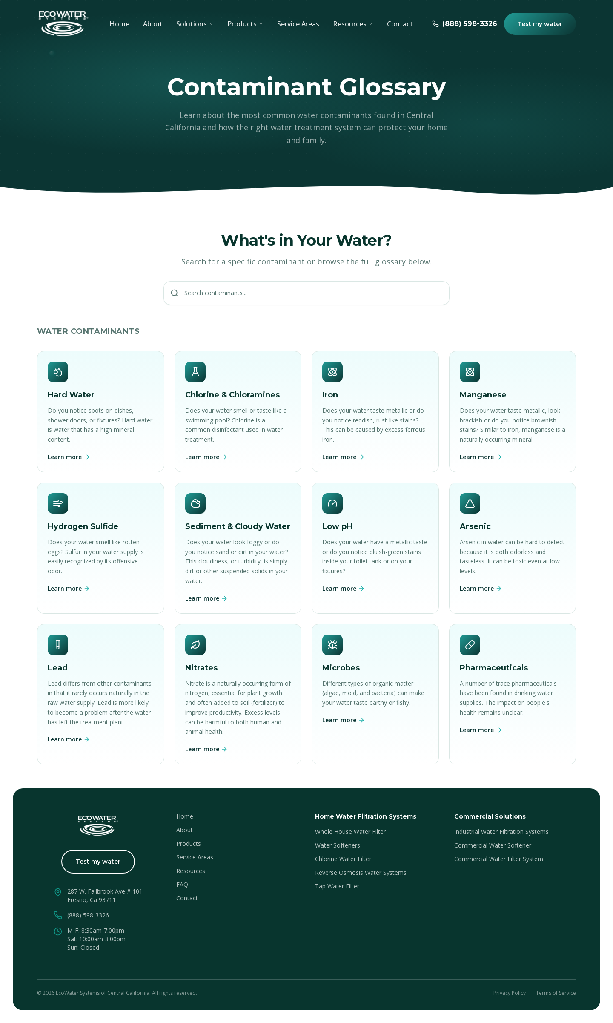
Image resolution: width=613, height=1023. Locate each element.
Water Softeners (337, 845)
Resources (190, 871)
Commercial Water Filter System (498, 859)
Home (119, 24)
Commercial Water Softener (492, 845)
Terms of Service (556, 993)
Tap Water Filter (337, 886)
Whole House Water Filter (350, 832)
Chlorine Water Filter (343, 859)
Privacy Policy (509, 993)
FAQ (182, 884)
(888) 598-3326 (88, 915)
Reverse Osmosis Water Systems (361, 872)
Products (245, 24)
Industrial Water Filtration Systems (501, 832)
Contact (400, 24)
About (153, 24)
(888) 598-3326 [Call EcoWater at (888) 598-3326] (464, 24)
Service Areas (298, 24)
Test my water (540, 24)
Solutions (195, 24)
